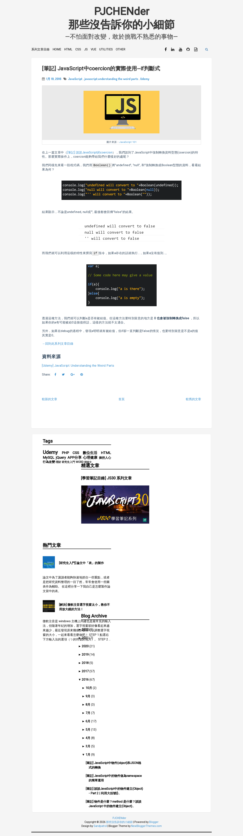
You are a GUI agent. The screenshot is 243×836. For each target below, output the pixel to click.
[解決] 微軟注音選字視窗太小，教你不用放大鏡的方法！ (84, 543)
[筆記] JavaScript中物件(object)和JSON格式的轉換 (164, 680)
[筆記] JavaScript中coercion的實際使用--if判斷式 (101, 70)
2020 (136, 561)
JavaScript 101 (127, 143)
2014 (136, 798)
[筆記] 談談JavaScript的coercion (89, 154)
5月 (138, 645)
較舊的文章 (193, 401)
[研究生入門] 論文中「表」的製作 (81, 499)
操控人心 (105, 461)
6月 (138, 636)
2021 (136, 553)
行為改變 (49, 465)
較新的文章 (49, 401)
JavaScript (75, 80)
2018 (136, 578)
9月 (138, 611)
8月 (138, 620)
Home (57, 49)
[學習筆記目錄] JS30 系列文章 (155, 467)
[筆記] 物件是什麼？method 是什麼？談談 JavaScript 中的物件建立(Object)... (164, 719)
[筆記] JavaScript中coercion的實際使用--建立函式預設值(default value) (165, 732)
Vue (93, 49)
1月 (138, 670)
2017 (136, 586)
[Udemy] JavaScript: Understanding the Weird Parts (78, 367)
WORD (80, 465)
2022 (136, 545)
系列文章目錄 (40, 49)
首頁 (121, 401)
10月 (139, 603)
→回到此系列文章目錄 (57, 345)
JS (86, 49)
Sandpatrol (100, 829)
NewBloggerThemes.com (146, 829)
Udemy (144, 80)
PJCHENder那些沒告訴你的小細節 (121, 18)
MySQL (48, 461)
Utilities (106, 49)
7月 (138, 628)
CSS (78, 49)
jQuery (61, 461)
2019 (136, 570)
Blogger (154, 825)
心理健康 (90, 461)
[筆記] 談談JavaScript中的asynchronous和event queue (164, 779)
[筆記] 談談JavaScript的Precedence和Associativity (161, 766)
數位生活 (90, 456)
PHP (65, 456)
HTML (68, 49)
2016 (136, 595)
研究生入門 (68, 465)
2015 (136, 789)
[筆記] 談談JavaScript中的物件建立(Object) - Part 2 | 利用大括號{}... (165, 706)
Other (120, 49)
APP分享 (74, 461)
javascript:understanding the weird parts (111, 80)
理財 (58, 465)
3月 (138, 661)
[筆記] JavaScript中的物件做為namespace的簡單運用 (164, 693)
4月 (138, 653)
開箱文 (88, 465)
